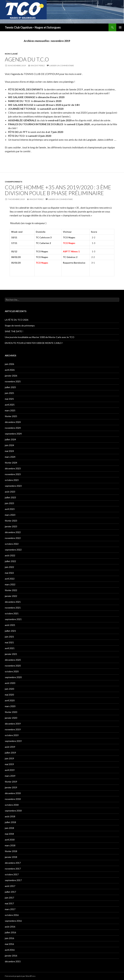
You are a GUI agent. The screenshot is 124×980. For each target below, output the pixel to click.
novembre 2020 (13, 665)
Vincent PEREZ (37, 65)
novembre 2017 (13, 868)
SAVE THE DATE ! (14, 331)
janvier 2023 (11, 526)
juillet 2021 (10, 630)
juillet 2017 (10, 891)
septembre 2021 (13, 619)
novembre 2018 (13, 799)
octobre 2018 (12, 804)
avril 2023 (10, 509)
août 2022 (10, 555)
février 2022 (11, 590)
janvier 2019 (11, 787)
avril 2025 (10, 404)
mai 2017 (9, 903)
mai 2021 (9, 642)
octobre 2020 (12, 671)
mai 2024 (9, 451)
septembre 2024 (13, 433)
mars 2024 (10, 456)
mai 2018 (9, 833)
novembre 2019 (13, 729)
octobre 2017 (12, 874)
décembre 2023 (13, 468)
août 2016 (10, 926)
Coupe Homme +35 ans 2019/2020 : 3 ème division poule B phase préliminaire (58, 190)
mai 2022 (9, 572)
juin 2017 (9, 897)
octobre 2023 (12, 480)
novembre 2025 (13, 381)
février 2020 (11, 712)
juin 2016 (9, 938)
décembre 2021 (13, 601)
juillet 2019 (10, 752)
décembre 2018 (13, 793)
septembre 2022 (13, 549)
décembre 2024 (13, 422)
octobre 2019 (12, 735)
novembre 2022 (13, 538)
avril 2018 (10, 839)
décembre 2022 (13, 532)
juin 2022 (9, 567)
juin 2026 (9, 364)
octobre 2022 (12, 543)
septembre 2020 (13, 677)
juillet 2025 (10, 387)
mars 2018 (10, 845)
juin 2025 (9, 393)
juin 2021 (9, 636)
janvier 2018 (11, 857)
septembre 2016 (13, 920)
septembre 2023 (13, 485)
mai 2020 (9, 694)
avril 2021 (10, 648)
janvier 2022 (11, 596)
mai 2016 (9, 944)
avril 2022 (10, 578)
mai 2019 (9, 764)
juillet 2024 (10, 439)
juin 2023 (9, 503)
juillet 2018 (10, 822)
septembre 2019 (13, 741)
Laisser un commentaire (61, 65)
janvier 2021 (11, 654)
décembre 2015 (13, 961)
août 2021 (10, 625)
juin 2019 (9, 758)
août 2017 (10, 886)
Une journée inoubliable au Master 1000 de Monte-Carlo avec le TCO (39, 337)
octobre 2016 (12, 915)
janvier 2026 (11, 375)
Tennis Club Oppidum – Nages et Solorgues (33, 27)
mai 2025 (9, 398)
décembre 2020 (13, 659)
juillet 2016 (10, 932)
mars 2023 (10, 514)
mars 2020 (10, 706)
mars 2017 (10, 909)
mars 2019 (10, 775)
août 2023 (10, 491)
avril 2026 (10, 369)
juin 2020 (9, 688)
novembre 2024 (13, 427)
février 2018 (11, 851)
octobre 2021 (12, 613)
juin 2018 (9, 828)
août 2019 (10, 746)
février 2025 (11, 416)
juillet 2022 (10, 561)
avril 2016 (10, 949)
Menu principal (120, 27)
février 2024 (11, 462)
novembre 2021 (13, 607)
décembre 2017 (13, 862)
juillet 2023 (10, 497)
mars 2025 (10, 410)
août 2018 (10, 816)
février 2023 (11, 520)
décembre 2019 (13, 723)
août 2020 (10, 683)
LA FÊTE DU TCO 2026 (16, 319)
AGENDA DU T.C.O (27, 59)
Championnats (13, 181)
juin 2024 (9, 445)
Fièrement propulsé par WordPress (20, 976)
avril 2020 (10, 700)
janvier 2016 (11, 955)
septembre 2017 (13, 880)
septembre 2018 (13, 810)
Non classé (11, 54)
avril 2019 (10, 770)
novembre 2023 (13, 474)
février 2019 (11, 781)
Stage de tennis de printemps (20, 325)
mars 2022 (10, 584)
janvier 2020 (11, 717)
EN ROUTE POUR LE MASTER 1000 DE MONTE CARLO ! (34, 343)
